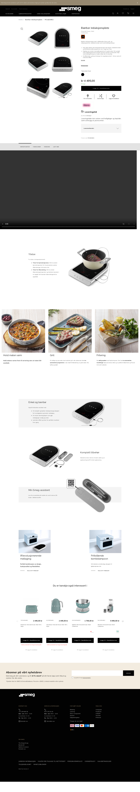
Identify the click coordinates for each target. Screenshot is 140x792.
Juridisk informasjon (27, 761)
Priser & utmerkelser (23, 8)
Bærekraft (8, 8)
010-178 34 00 (48, 711)
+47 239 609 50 (23, 711)
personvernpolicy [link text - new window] (87, 677)
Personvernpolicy (75, 761)
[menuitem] (10, 14)
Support (132, 8)
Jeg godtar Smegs (82, 677)
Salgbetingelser (104, 761)
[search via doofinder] (113, 13)
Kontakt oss (126, 8)
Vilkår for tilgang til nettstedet (51, 761)
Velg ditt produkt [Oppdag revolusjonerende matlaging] (33, 570)
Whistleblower (39, 764)
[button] (21, 29)
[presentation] (70, 189)
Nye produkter (14, 8)
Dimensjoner (84, 65)
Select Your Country (23, 768)
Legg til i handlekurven (101, 88)
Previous (17, 621)
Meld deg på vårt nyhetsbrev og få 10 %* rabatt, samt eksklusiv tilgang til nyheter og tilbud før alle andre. (29, 3)
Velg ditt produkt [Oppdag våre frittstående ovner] (103, 570)
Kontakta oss (51, 721)
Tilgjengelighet (25, 764)
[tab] (25, 146)
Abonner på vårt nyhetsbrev (24, 672)
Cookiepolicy (90, 761)
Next (122, 621)
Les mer (83, 60)
